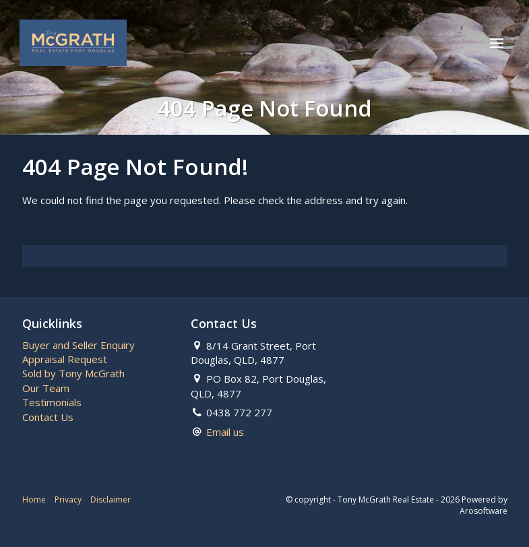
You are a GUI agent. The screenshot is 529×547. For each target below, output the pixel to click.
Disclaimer (110, 499)
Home (34, 499)
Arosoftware (483, 511)
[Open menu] (496, 44)
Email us (225, 432)
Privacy (68, 499)
